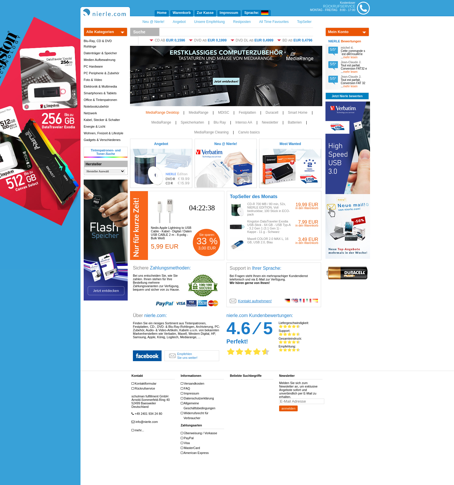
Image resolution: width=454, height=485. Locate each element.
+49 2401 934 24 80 (147, 414)
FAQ (186, 388)
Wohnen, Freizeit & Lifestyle (103, 133)
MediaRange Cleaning (211, 132)
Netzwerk (90, 113)
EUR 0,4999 (264, 40)
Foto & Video (93, 80)
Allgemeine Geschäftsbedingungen (198, 405)
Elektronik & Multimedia (100, 86)
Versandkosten (193, 384)
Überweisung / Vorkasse (199, 433)
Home (161, 13)
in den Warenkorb (306, 208)
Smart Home (297, 113)
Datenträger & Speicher (100, 53)
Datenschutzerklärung (198, 398)
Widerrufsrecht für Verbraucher (195, 415)
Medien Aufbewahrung (99, 59)
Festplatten (247, 113)
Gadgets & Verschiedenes (102, 140)
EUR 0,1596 (175, 40)
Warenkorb (182, 13)
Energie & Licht (94, 126)
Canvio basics (249, 132)
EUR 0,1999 (217, 40)
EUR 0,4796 (303, 40)
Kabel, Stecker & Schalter (102, 120)
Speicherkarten (192, 122)
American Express (195, 453)
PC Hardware (93, 66)
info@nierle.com (145, 422)
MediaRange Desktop (162, 113)
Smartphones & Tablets (100, 93)
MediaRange (198, 113)
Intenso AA (243, 122)
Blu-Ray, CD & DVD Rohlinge (98, 43)
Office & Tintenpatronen (100, 100)
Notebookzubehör (96, 106)
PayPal (188, 438)
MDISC (223, 113)
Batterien (295, 122)
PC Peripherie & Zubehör (101, 73)
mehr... (138, 430)
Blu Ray (220, 122)
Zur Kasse (205, 13)
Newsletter (270, 122)
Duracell (272, 113)
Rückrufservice (144, 388)
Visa (186, 443)
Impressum (229, 13)
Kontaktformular (144, 384)
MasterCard (191, 448)
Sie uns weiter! (183, 355)
